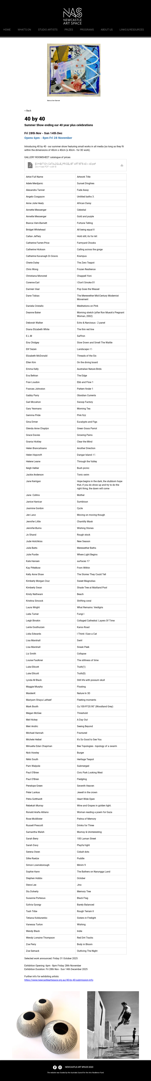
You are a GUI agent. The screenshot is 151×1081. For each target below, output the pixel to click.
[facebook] (135, 3)
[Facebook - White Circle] (55, 1067)
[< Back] (34, 111)
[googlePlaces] (131, 3)
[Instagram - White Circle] (60, 1067)
